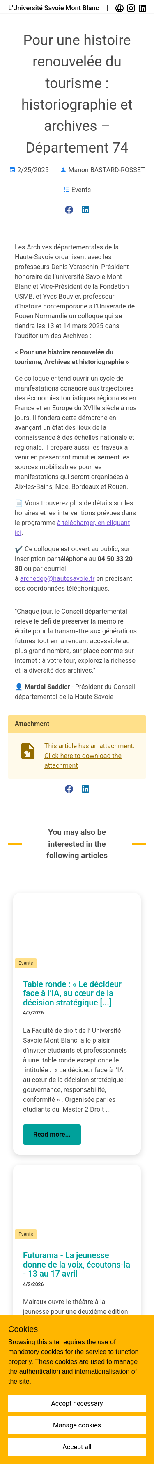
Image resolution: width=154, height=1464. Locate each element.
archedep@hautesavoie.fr (57, 578)
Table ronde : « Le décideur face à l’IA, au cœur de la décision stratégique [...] (72, 993)
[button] (52, 1134)
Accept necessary (77, 1403)
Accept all (76, 1447)
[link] (120, 8)
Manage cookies (77, 1425)
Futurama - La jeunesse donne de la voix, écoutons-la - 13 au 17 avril (76, 1264)
